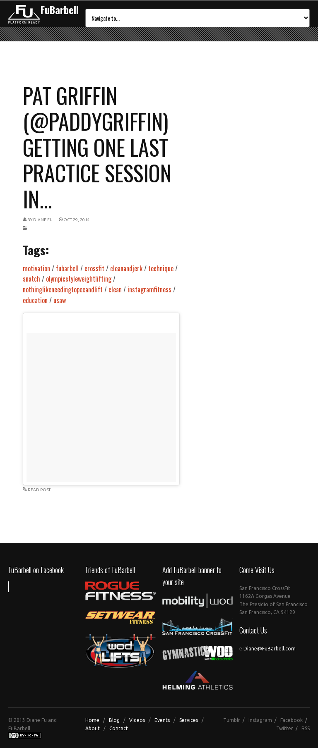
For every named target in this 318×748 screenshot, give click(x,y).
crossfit (94, 268)
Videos (137, 720)
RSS (305, 728)
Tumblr (231, 720)
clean (115, 289)
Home (92, 720)
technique (160, 268)
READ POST (39, 490)
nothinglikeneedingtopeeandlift (63, 289)
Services (188, 720)
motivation (36, 268)
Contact (118, 728)
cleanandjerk (126, 268)
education (35, 300)
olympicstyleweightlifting (78, 279)
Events (162, 720)
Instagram (260, 720)
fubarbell (67, 268)
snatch (31, 279)
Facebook (291, 720)
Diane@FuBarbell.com (269, 648)
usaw (59, 300)
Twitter (284, 728)
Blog (114, 720)
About (92, 728)
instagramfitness (149, 289)
